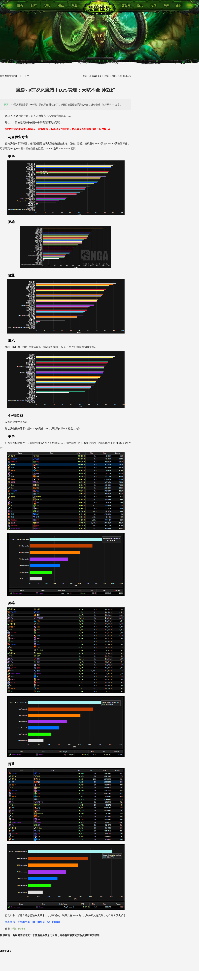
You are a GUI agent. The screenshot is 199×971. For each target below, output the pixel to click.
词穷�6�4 (18, 928)
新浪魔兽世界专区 (9, 76)
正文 (27, 76)
